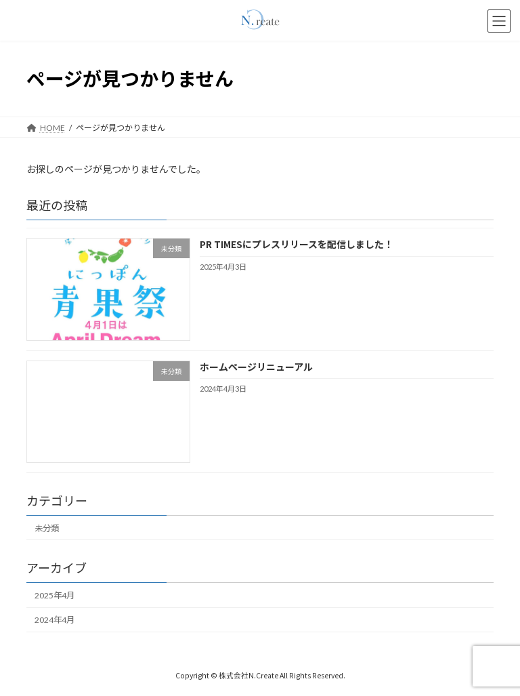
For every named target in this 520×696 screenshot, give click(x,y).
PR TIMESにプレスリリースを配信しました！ (296, 244)
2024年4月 (54, 620)
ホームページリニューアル (256, 366)
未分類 (47, 528)
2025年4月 (54, 595)
